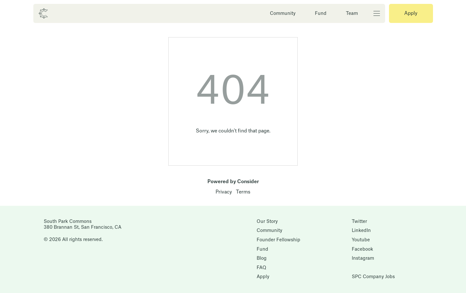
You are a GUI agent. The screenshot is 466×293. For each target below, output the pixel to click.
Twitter (359, 221)
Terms (243, 192)
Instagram (363, 258)
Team (352, 13)
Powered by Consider (233, 181)
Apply (410, 13)
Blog (262, 258)
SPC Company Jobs (373, 277)
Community (282, 13)
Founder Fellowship (278, 240)
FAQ (261, 268)
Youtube (361, 240)
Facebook (362, 249)
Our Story (267, 221)
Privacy (224, 192)
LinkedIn (361, 230)
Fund (321, 13)
